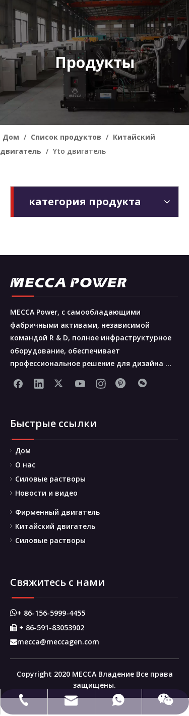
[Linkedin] (39, 383)
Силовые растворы (50, 479)
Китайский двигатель (55, 526)
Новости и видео (46, 493)
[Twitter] (59, 383)
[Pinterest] (121, 383)
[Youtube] (80, 383)
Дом (23, 450)
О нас (25, 464)
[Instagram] (101, 383)
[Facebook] (18, 383)
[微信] (142, 383)
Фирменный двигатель (57, 512)
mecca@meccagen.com (54, 641)
